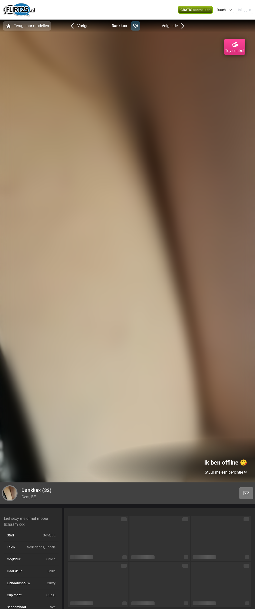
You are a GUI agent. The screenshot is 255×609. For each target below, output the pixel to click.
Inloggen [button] (244, 10)
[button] (195, 10)
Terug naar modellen (27, 25)
